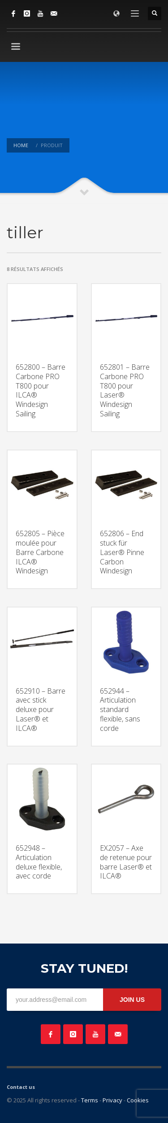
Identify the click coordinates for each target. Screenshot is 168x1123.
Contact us (21, 1087)
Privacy (112, 1100)
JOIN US (132, 999)
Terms (89, 1100)
